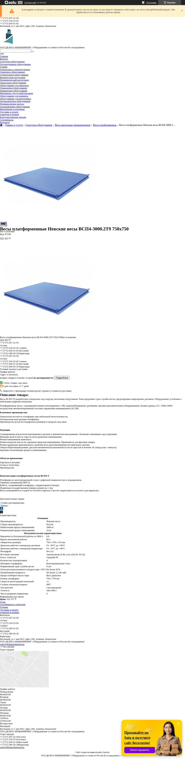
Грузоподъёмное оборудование (15, 64)
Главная (4, 56)
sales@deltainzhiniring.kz (12, 644)
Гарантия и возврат (9, 114)
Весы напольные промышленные (72, 125)
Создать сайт (30, 2)
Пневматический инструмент (14, 80)
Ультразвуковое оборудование (15, 106)
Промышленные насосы (12, 104)
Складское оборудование (12, 61)
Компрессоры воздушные (12, 77)
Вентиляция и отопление (12, 109)
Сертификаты (7, 119)
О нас (3, 601)
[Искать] (32, 51)
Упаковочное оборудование (13, 88)
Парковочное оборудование (13, 90)
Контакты (5, 122)
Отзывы (4, 607)
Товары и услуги (14, 125)
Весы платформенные (105, 125)
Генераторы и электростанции (15, 69)
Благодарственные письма (13, 117)
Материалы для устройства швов (16, 93)
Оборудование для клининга (14, 96)
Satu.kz (106, 752)
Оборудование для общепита (14, 85)
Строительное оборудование (14, 74)
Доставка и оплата (9, 111)
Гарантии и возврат (9, 612)
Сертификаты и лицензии (12, 604)
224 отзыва (151, 2)
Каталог (4, 58)
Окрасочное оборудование (13, 82)
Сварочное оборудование (12, 72)
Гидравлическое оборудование (15, 101)
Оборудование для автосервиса (15, 98)
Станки (3, 66)
